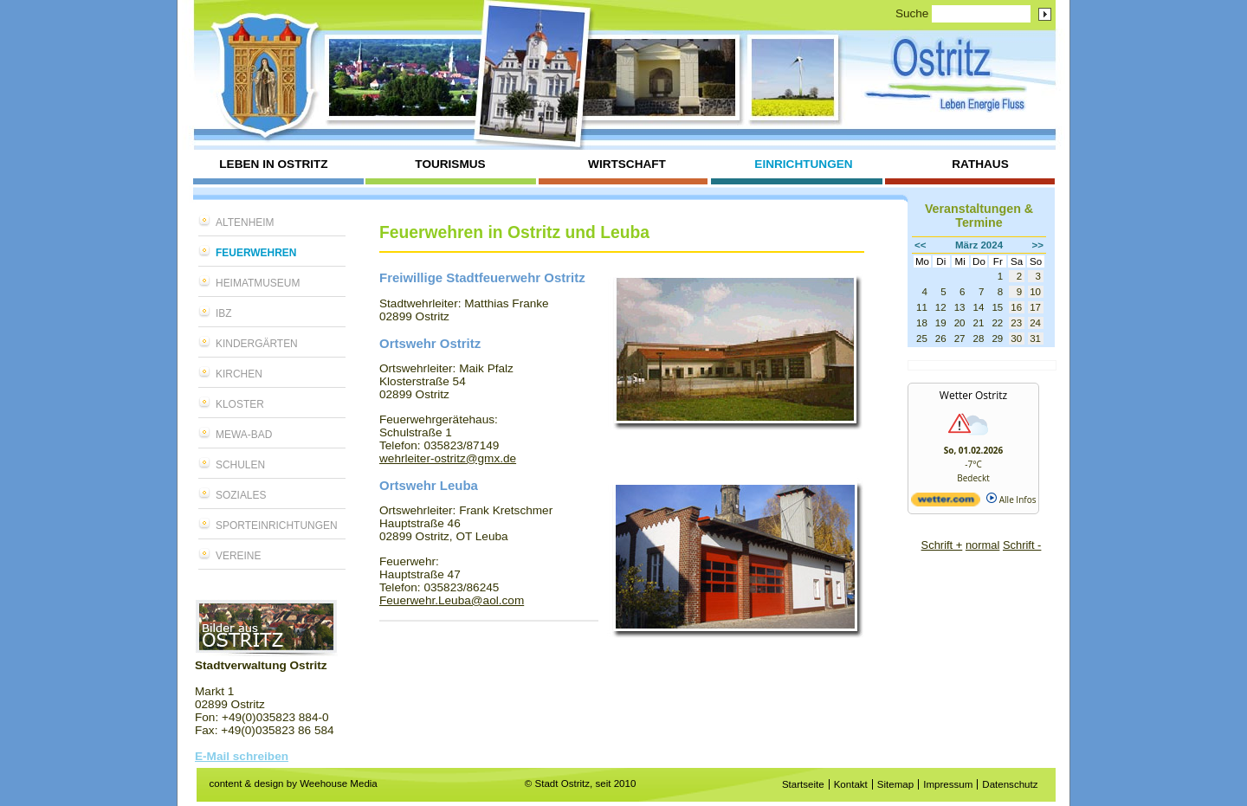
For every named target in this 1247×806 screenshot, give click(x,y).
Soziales (241, 495)
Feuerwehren (256, 253)
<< (920, 245)
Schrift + (942, 544)
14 (979, 307)
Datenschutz (1009, 784)
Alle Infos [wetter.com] (1011, 499)
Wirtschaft (627, 164)
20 (960, 323)
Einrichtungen (803, 164)
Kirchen (239, 374)
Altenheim (245, 222)
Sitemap (895, 784)
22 (997, 323)
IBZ (224, 313)
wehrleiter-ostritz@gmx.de (447, 458)
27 (960, 338)
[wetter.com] (945, 503)
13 (960, 307)
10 (1035, 292)
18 (921, 323)
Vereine (238, 556)
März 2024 (979, 245)
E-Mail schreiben (241, 756)
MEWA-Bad (244, 435)
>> (1038, 245)
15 (997, 307)
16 (1016, 307)
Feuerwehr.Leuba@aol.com (451, 600)
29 (997, 338)
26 (941, 338)
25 (921, 338)
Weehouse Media (339, 783)
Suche (912, 13)
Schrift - (1022, 544)
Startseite (803, 784)
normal (982, 544)
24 (1035, 323)
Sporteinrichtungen (277, 525)
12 (941, 307)
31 (1035, 338)
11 (921, 307)
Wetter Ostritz (973, 395)
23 (1016, 323)
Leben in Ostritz (273, 164)
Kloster (240, 404)
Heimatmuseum (258, 283)
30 (1016, 338)
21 (979, 323)
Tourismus (450, 164)
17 (1035, 307)
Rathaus (980, 164)
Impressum (947, 784)
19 (941, 323)
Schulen (240, 465)
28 (979, 338)
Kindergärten (257, 344)
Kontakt (851, 784)
